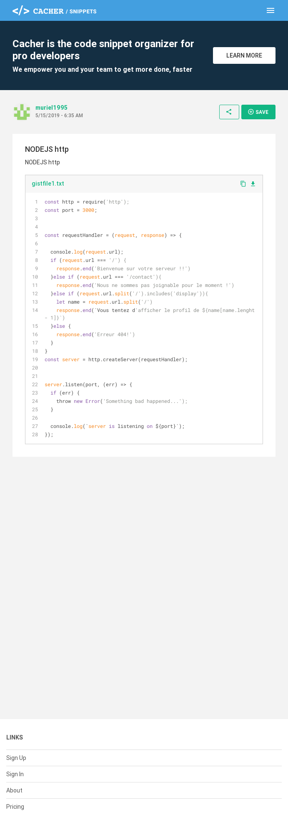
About (14, 790)
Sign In (15, 774)
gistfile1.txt (48, 183)
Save (258, 111)
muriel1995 (51, 107)
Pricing (15, 806)
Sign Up (16, 758)
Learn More (244, 55)
